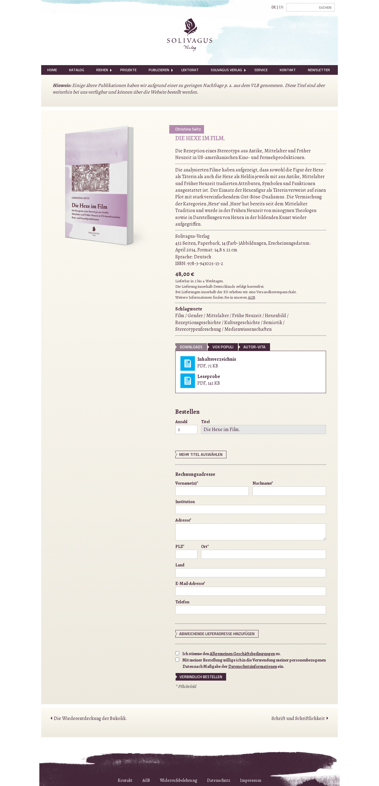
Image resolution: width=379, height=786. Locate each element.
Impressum (250, 780)
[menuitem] (52, 70)
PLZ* (186, 551)
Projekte (128, 70)
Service (261, 70)
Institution (250, 506)
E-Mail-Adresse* (250, 588)
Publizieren (159, 70)
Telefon (250, 606)
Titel (263, 426)
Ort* (263, 551)
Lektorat (190, 70)
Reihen (102, 70)
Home (52, 70)
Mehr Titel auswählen (200, 454)
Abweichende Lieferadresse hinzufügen (217, 634)
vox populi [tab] (223, 347)
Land (250, 569)
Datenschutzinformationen (252, 666)
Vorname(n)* (212, 488)
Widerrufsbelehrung (178, 780)
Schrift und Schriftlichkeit (298, 718)
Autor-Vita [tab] (254, 347)
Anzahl (186, 426)
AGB (251, 297)
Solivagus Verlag (226, 70)
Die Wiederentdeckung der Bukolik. (90, 718)
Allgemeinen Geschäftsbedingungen (242, 654)
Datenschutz (218, 780)
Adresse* (250, 528)
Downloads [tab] (191, 347)
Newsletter (319, 70)
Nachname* (289, 488)
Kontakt (288, 70)
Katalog (76, 70)
